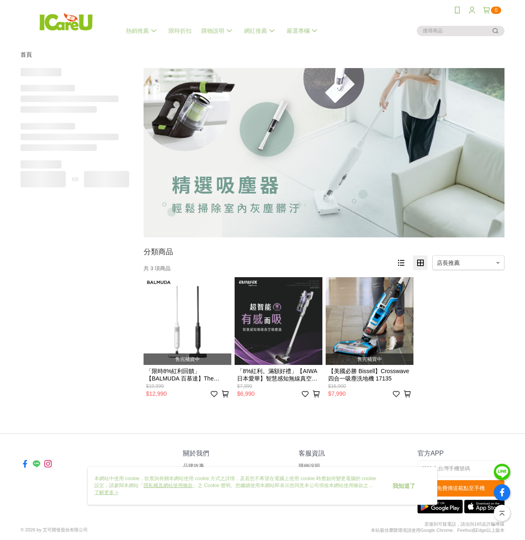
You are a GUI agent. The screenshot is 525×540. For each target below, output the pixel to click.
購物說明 (309, 466)
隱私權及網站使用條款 (168, 485)
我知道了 (404, 486)
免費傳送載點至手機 (461, 488)
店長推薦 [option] (448, 263)
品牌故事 (193, 466)
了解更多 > (106, 492)
